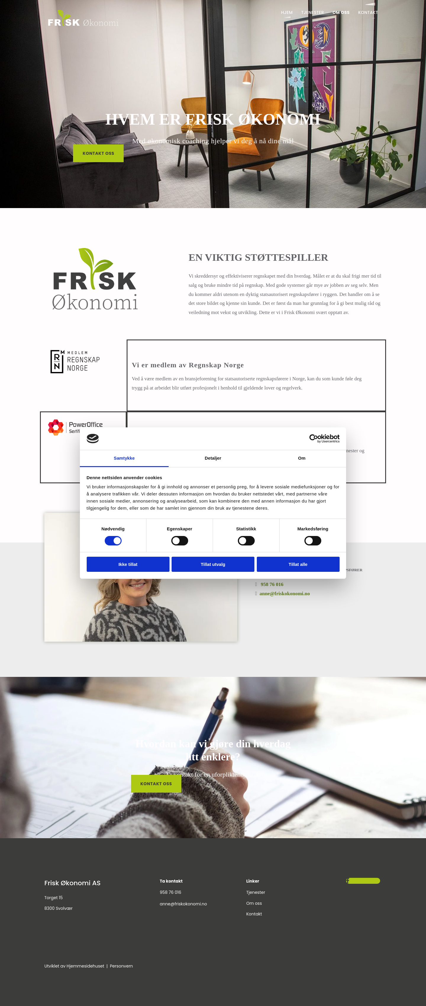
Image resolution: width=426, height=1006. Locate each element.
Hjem (287, 12)
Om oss (341, 12)
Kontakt (368, 12)
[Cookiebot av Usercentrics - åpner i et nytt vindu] (314, 438)
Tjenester (312, 12)
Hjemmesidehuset (85, 966)
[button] (98, 153)
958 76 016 (272, 584)
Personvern (121, 966)
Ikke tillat (127, 564)
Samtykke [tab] (124, 458)
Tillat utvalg (213, 564)
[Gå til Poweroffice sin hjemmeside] (75, 436)
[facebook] (347, 881)
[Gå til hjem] (83, 26)
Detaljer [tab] (213, 458)
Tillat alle (298, 564)
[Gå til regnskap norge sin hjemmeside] (75, 377)
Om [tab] (301, 458)
